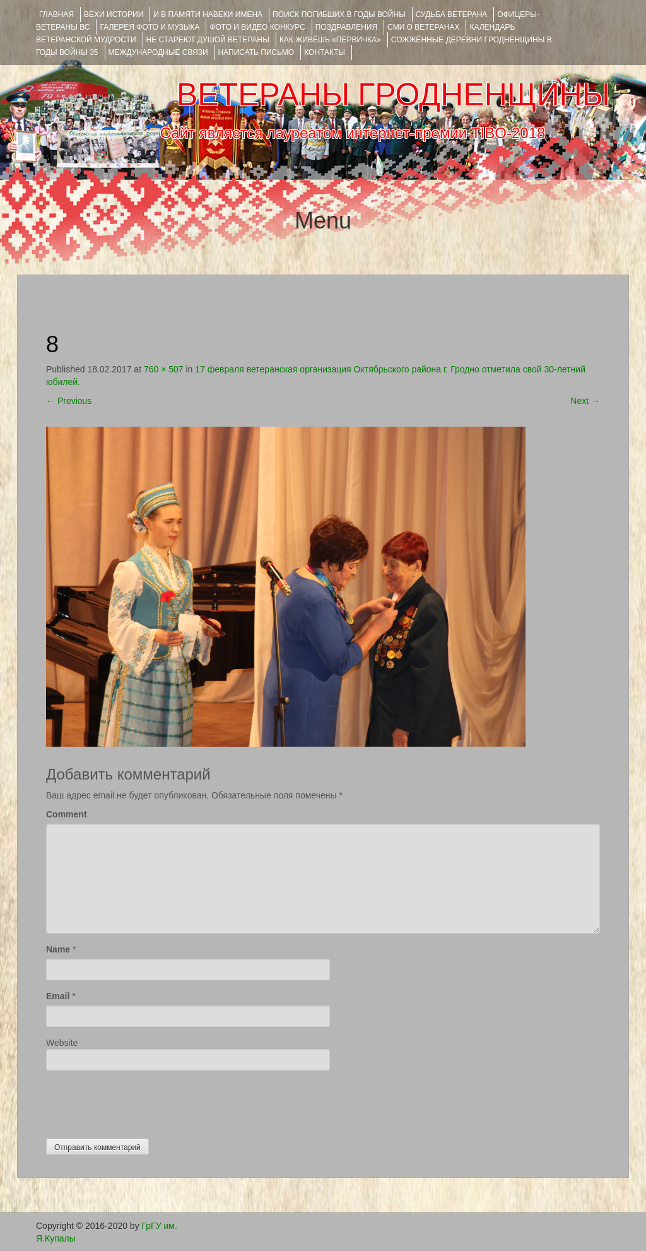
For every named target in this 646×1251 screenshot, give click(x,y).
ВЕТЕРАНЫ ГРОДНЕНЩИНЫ (393, 94)
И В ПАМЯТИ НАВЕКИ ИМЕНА (207, 14)
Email (57, 996)
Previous (68, 401)
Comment (66, 814)
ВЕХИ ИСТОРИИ (113, 14)
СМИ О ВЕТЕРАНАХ (423, 27)
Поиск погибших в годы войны (339, 14)
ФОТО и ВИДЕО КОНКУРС (257, 27)
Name (58, 949)
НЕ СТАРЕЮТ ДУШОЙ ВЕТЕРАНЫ (207, 39)
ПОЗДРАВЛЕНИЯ (346, 27)
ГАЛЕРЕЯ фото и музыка (149, 27)
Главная (56, 14)
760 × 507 (164, 369)
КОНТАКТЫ (324, 52)
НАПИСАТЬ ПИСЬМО (256, 52)
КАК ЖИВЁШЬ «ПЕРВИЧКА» (330, 39)
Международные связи (158, 52)
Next (585, 401)
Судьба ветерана (452, 14)
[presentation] (142, 1101)
